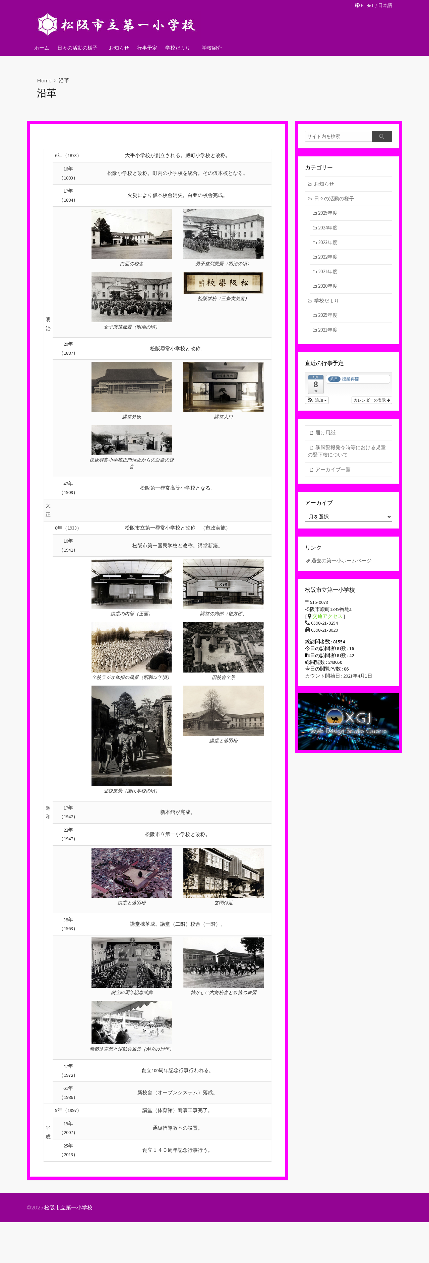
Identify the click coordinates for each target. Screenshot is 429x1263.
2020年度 (328, 286)
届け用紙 (325, 433)
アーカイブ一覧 (333, 470)
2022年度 (328, 257)
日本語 (384, 5)
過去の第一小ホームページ (341, 562)
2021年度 (328, 272)
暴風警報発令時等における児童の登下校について (347, 452)
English (366, 5)
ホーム (41, 47)
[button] (316, 401)
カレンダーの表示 (372, 401)
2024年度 (328, 228)
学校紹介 (210, 47)
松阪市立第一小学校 (69, 1249)
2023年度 (328, 242)
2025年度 (328, 213)
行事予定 (146, 47)
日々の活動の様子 (77, 47)
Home (44, 80)
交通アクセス (327, 619)
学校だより (176, 47)
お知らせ (118, 47)
